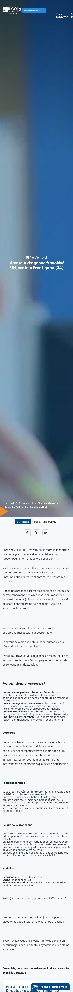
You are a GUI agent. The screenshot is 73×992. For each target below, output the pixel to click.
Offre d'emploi (25, 503)
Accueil (10, 503)
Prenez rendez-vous (50, 986)
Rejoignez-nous (32, 10)
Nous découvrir (62, 15)
